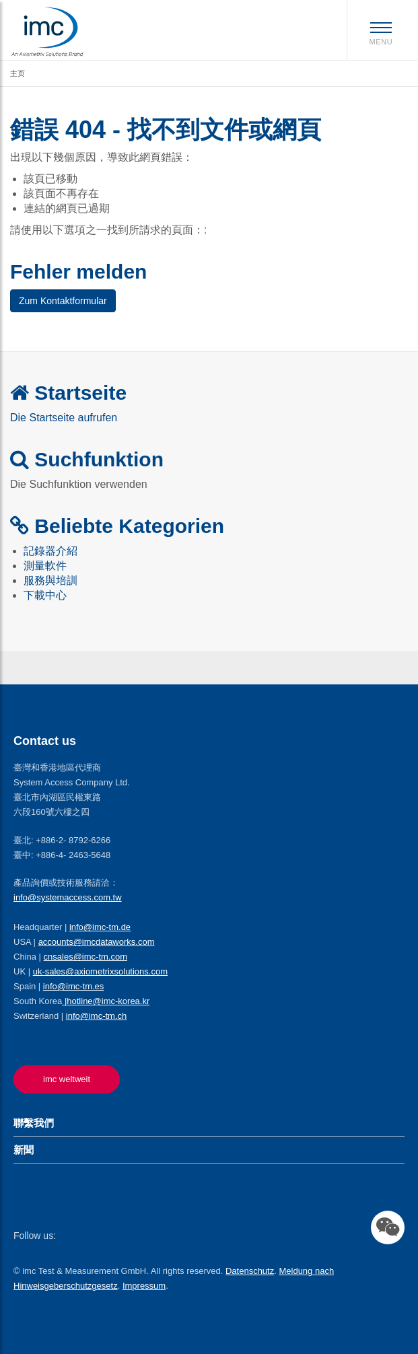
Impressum (144, 1286)
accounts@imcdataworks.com (96, 942)
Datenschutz (249, 1271)
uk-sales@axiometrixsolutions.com (100, 971)
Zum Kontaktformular (63, 300)
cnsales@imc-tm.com (85, 957)
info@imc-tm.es (73, 986)
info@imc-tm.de (100, 927)
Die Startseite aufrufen (63, 417)
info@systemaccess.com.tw (67, 897)
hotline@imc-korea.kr (108, 1001)
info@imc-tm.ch (96, 1016)
